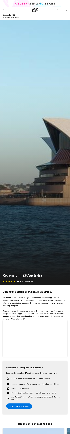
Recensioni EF (9, 15)
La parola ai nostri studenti (11, 17)
